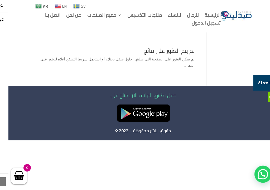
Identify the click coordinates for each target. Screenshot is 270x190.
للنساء (166, 16)
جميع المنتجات (93, 16)
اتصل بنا (44, 16)
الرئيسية (204, 16)
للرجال (184, 16)
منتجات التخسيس (136, 16)
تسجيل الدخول (197, 24)
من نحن (65, 16)
